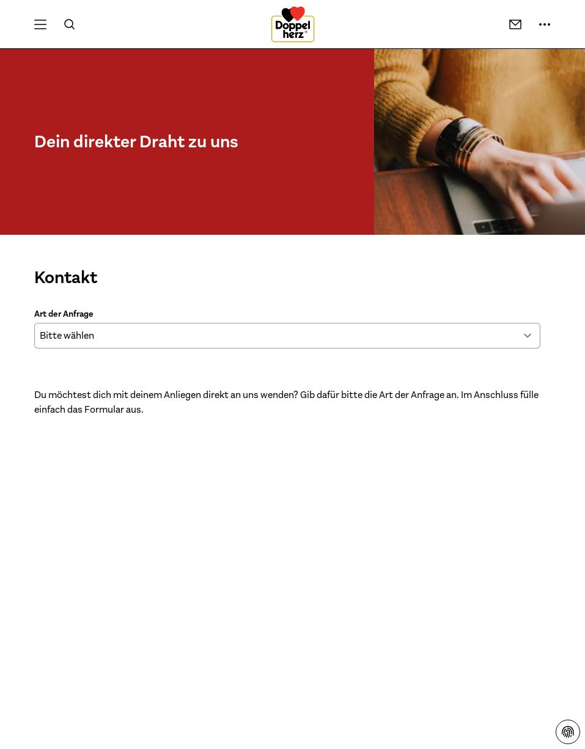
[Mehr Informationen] (544, 24)
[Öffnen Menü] (40, 24)
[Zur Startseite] (292, 24)
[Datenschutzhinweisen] (568, 732)
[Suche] (69, 24)
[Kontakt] (515, 24)
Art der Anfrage (64, 314)
